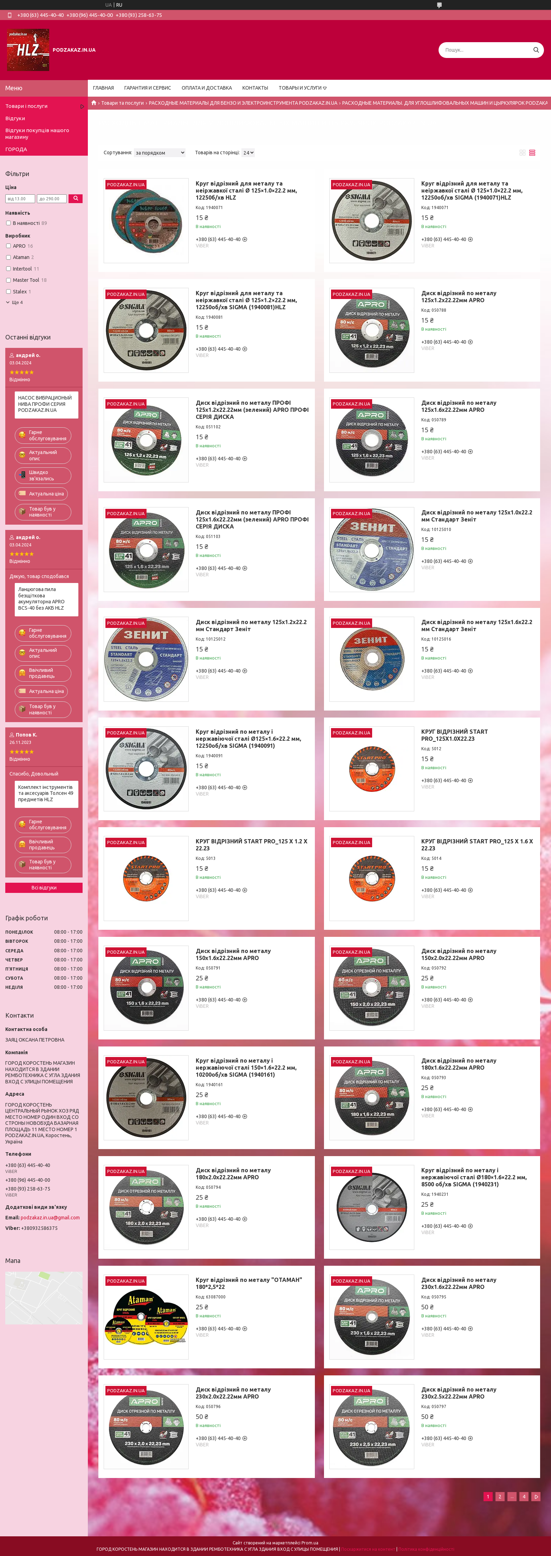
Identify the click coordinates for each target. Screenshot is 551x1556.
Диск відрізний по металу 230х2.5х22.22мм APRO (459, 1393)
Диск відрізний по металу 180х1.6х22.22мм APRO (459, 1064)
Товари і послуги (26, 106)
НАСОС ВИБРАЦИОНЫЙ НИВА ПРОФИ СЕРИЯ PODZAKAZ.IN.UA (45, 404)
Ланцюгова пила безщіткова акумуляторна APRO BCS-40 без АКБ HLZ (41, 598)
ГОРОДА (16, 149)
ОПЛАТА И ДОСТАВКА (207, 88)
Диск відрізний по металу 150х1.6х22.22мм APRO (233, 954)
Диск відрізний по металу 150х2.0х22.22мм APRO (459, 954)
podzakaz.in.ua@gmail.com (50, 1217)
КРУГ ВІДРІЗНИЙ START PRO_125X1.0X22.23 (454, 735)
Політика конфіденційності (426, 1549)
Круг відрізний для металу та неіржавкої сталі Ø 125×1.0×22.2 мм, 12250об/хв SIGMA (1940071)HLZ (472, 190)
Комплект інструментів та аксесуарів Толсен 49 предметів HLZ (45, 793)
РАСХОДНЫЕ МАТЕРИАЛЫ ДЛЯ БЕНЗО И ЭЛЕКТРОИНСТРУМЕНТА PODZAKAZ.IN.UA (243, 103)
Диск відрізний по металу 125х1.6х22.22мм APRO (459, 406)
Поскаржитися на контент (368, 1549)
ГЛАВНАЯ (103, 88)
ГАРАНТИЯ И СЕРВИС (147, 88)
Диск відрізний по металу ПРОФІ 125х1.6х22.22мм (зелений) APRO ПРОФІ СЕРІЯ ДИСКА (252, 519)
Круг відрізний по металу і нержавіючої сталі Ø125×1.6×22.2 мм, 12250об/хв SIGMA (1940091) (248, 738)
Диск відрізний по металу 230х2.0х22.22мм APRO (233, 1393)
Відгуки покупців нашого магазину (37, 133)
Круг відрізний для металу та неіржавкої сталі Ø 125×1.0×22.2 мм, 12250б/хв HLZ (246, 190)
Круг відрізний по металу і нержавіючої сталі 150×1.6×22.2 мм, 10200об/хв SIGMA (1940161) (246, 1067)
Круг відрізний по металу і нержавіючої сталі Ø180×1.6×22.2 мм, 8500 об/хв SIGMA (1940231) (474, 1177)
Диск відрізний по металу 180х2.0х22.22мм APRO (233, 1173)
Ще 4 (17, 302)
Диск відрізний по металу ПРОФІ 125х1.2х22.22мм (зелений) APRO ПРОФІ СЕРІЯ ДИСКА (252, 410)
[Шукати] (536, 50)
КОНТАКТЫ (255, 88)
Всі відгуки (44, 887)
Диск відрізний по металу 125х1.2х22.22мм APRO (459, 296)
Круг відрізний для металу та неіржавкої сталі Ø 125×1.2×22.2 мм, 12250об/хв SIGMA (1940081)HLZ (246, 300)
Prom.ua (310, 1543)
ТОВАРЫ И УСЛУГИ (300, 88)
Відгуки (15, 118)
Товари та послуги (122, 103)
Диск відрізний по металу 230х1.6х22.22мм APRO (459, 1283)
